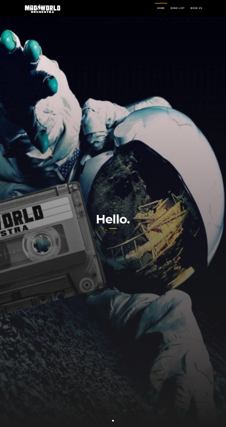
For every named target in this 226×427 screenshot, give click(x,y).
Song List (177, 8)
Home (161, 8)
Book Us (196, 8)
